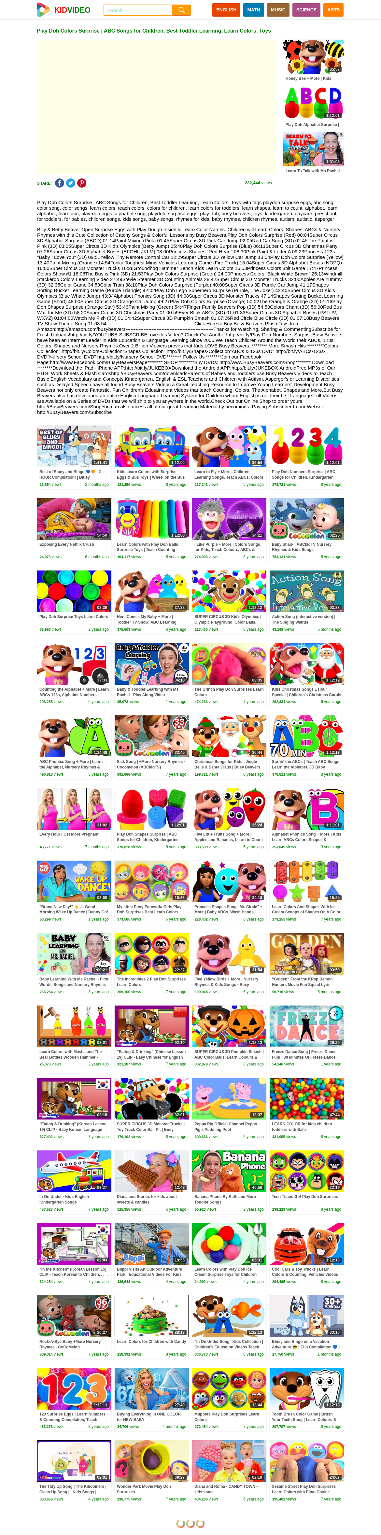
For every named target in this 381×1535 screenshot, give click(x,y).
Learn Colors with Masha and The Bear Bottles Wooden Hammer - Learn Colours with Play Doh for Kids (73, 1057)
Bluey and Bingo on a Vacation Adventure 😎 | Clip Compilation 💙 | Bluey (306, 1347)
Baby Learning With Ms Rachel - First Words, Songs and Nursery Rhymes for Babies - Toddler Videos (73, 985)
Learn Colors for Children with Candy (151, 1341)
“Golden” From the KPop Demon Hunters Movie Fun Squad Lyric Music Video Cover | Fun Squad (302, 985)
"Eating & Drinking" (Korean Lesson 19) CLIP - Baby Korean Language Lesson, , (72, 1129)
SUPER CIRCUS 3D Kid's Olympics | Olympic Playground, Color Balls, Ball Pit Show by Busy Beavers (227, 622)
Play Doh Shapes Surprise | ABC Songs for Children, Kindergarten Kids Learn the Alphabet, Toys (147, 840)
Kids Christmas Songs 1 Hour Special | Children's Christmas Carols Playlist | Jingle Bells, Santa (306, 695)
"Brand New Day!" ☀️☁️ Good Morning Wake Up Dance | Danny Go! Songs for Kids (73, 912)
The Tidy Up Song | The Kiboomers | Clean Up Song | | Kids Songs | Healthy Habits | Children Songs (72, 1492)
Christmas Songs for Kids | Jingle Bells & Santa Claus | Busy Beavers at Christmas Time (227, 767)
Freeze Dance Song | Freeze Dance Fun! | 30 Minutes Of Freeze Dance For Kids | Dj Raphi (304, 1057)
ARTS (333, 9)
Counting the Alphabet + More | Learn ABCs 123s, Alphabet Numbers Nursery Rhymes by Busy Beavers (74, 695)
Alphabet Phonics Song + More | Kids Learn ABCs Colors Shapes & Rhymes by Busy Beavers (306, 840)
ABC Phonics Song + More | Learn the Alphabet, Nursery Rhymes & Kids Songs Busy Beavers (71, 767)
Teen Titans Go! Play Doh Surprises (305, 1196)
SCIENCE (306, 9)
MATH (253, 9)
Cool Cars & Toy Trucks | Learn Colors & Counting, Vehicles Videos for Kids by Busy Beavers (305, 1275)
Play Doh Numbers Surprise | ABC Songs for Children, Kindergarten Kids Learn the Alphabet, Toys (303, 477)
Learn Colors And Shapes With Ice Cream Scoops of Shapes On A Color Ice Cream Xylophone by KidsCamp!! (306, 912)
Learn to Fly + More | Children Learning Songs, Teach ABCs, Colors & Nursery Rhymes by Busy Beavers (228, 477)
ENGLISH (226, 9)
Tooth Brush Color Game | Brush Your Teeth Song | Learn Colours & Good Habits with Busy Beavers (304, 1420)
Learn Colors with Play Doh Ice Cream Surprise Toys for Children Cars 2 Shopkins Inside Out (225, 1275)
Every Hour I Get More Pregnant (68, 834)
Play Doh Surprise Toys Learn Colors (73, 616)
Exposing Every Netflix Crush (66, 544)
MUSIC (278, 9)
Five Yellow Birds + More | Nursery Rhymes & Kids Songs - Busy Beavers (226, 985)
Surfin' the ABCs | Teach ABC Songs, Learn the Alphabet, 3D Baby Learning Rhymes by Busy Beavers (306, 767)
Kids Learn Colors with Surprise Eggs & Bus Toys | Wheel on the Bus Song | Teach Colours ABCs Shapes (151, 477)
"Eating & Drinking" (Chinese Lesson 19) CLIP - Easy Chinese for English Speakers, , (151, 1057)
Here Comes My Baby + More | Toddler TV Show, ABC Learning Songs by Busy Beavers (146, 622)
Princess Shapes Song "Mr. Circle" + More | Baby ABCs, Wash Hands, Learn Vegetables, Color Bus (228, 912)
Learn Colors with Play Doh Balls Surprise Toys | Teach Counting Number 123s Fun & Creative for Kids (151, 550)
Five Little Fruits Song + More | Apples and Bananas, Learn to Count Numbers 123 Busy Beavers (228, 840)
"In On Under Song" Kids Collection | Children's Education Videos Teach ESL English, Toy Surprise (228, 1347)
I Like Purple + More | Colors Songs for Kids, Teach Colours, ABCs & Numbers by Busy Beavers (227, 550)
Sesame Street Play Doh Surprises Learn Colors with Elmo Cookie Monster (304, 1492)
